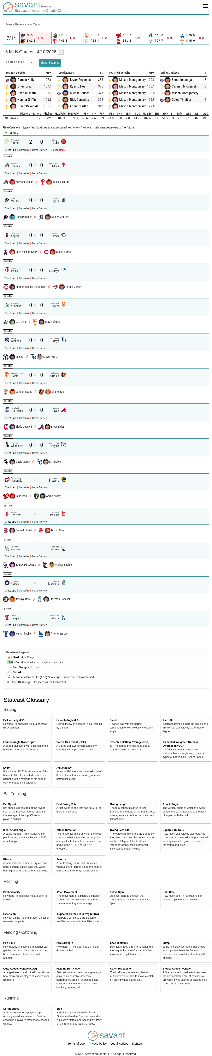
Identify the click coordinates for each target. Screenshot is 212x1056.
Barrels (114, 720)
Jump (166, 943)
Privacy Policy (98, 1043)
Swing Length (118, 804)
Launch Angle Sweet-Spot (19, 742)
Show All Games (50, 62)
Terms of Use (77, 1043)
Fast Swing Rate (66, 804)
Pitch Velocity (11, 892)
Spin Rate (169, 892)
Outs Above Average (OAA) (20, 968)
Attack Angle (171, 804)
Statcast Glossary (26, 700)
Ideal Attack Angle (14, 830)
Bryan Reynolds (28, 106)
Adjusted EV (64, 767)
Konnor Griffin (27, 100)
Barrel (19, 662)
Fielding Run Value (68, 968)
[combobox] (106, 24)
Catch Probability (121, 968)
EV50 (6, 767)
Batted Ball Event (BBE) (71, 742)
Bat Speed (9, 804)
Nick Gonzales (79, 100)
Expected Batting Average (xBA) (129, 742)
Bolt (59, 1008)
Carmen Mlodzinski (184, 86)
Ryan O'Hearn (27, 93)
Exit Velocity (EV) (14, 720)
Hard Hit (18, 657)
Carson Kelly (26, 80)
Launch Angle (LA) (67, 720)
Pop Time (9, 943)
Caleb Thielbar (181, 100)
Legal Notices (120, 1043)
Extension (9, 914)
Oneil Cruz (24, 86)
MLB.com (138, 1043)
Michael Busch (79, 93)
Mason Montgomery (132, 80)
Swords (61, 859)
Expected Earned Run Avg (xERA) (78, 914)
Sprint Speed (11, 1008)
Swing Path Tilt (119, 830)
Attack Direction (66, 830)
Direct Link (10, 149)
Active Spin (117, 892)
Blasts (7, 859)
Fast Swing (19, 667)
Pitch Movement (67, 892)
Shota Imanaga (182, 80)
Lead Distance (119, 943)
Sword (17, 672)
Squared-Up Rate (173, 830)
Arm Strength (64, 943)
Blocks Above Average (177, 968)
